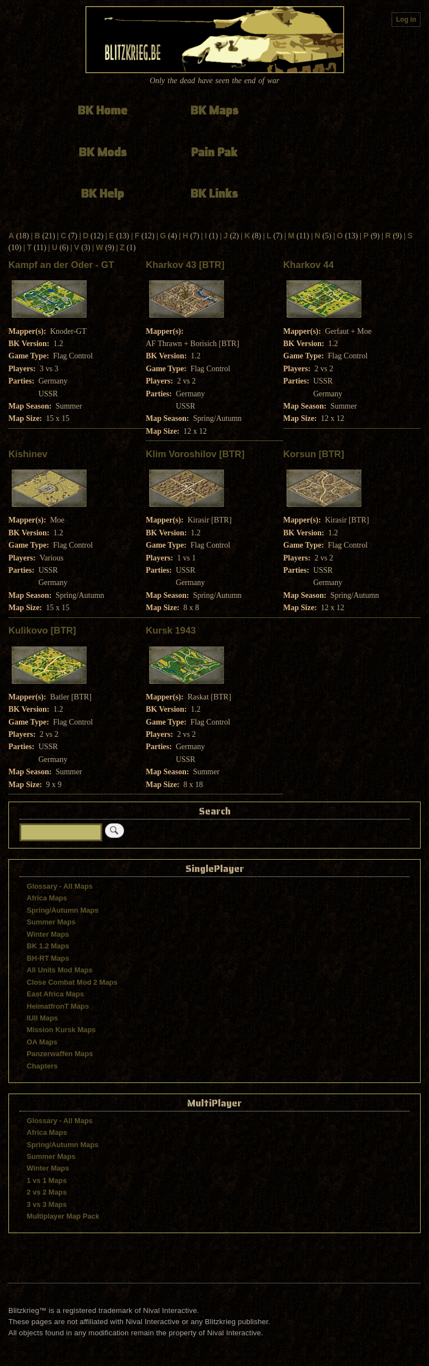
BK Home (102, 110)
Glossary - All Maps (60, 886)
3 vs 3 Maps (47, 1204)
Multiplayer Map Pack (63, 1216)
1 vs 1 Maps (47, 1180)
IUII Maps (42, 1018)
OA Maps (42, 1042)
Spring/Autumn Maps (63, 910)
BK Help (102, 193)
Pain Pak (214, 152)
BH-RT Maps (48, 958)
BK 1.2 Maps (48, 946)
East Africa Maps (55, 994)
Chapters (42, 1066)
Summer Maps (51, 922)
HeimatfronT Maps (58, 1006)
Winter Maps (48, 934)
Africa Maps (47, 898)
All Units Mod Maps (60, 970)
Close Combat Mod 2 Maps (72, 982)
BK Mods (103, 152)
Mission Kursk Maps (61, 1029)
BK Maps (214, 110)
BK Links (214, 193)
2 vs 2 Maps (47, 1192)
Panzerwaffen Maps (60, 1053)
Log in (406, 19)
